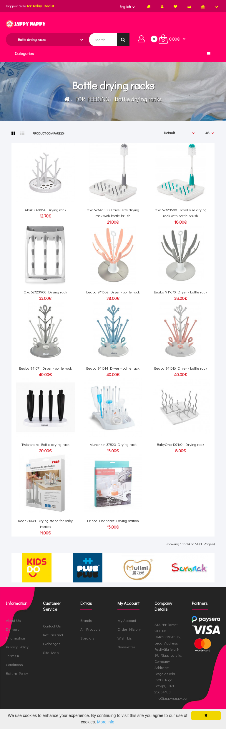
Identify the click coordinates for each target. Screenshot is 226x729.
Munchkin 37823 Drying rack (113, 444)
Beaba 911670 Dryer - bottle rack (180, 291)
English (125, 6)
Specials (87, 637)
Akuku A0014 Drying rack (45, 209)
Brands (86, 620)
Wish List (125, 637)
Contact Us (52, 625)
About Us (13, 620)
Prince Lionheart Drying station (113, 520)
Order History (129, 629)
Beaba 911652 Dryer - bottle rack (113, 291)
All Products (90, 629)
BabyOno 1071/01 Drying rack (180, 444)
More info (105, 722)
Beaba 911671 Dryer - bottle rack (45, 368)
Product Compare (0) (48, 133)
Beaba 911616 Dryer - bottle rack (180, 368)
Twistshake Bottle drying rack (45, 444)
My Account (126, 620)
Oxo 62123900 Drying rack (45, 291)
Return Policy (17, 673)
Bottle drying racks (137, 99)
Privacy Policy (17, 646)
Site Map (51, 652)
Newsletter (126, 646)
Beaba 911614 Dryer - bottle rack (112, 368)
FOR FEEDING (91, 99)
